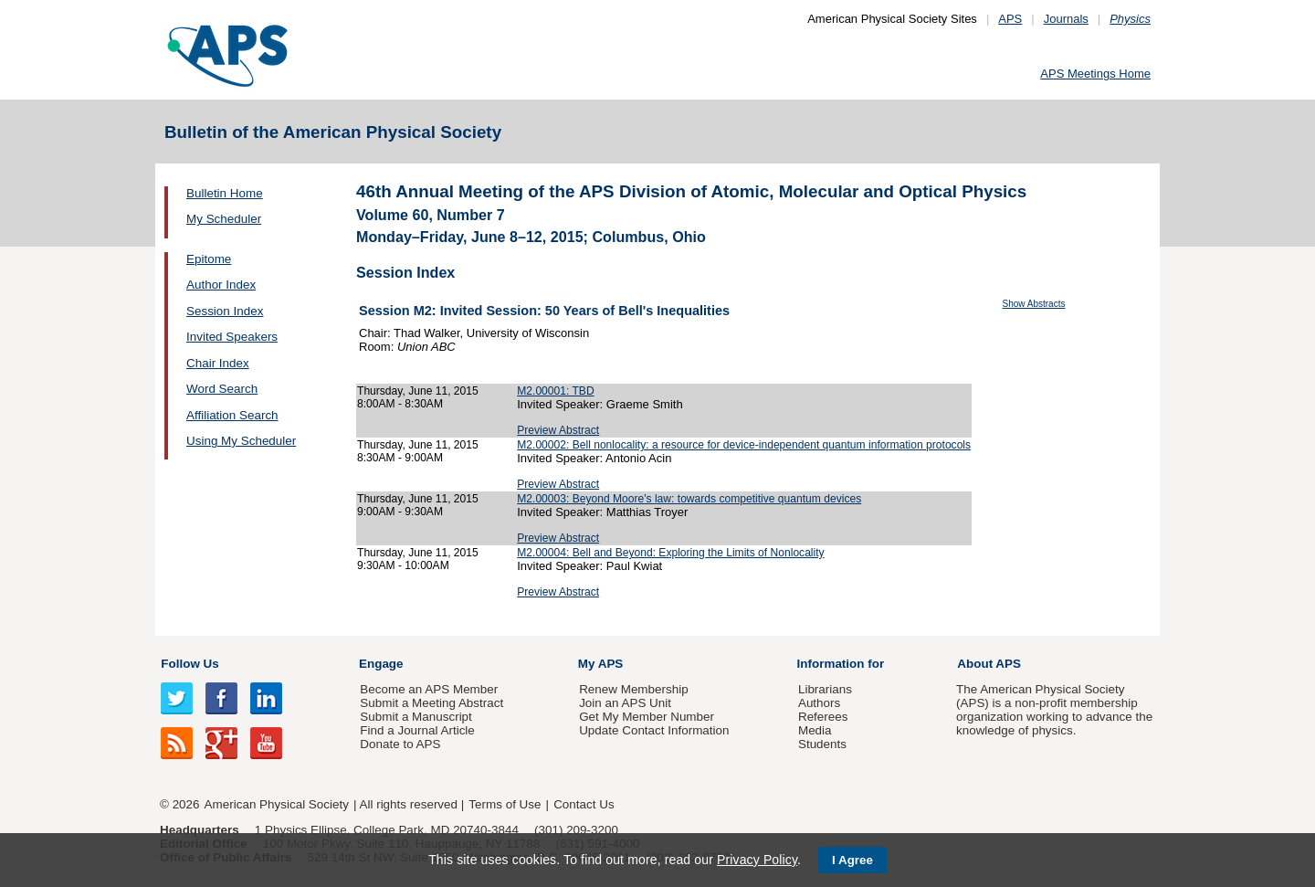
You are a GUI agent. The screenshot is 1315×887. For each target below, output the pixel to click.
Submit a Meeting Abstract (431, 703)
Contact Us (583, 804)
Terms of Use (504, 804)
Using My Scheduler (241, 441)
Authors (819, 703)
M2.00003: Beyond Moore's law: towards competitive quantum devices (689, 498)
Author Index (221, 284)
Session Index (224, 311)
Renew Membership (634, 689)
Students (822, 744)
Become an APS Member (429, 689)
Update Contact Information (654, 730)
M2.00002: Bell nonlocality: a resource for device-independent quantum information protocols (744, 444)
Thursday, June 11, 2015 (418, 391)
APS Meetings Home (1095, 73)
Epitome (208, 259)
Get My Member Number (646, 716)
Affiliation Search (232, 415)
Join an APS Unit (625, 703)
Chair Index (217, 363)
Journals (1066, 19)
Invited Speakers (232, 336)
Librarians (825, 689)
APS (1010, 19)
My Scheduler (223, 219)
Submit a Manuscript (415, 716)
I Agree (852, 860)
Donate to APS (400, 744)
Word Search (222, 389)
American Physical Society (277, 804)
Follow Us (189, 664)
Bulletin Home (224, 193)
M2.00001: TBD (555, 391)
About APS (989, 664)
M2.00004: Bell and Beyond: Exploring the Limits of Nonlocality (670, 552)
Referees (823, 716)
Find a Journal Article (417, 730)
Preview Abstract (558, 430)
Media (815, 730)
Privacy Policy (757, 859)
